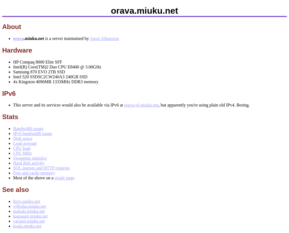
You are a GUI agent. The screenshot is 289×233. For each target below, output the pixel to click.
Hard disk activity (29, 163)
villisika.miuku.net (29, 206)
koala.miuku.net (27, 226)
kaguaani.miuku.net (30, 216)
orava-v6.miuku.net (141, 105)
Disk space (22, 138)
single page (64, 178)
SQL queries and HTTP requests (41, 168)
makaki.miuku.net (29, 211)
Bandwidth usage (28, 128)
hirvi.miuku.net (26, 201)
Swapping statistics (30, 158)
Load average (25, 143)
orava (18, 38)
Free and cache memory (34, 173)
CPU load (21, 148)
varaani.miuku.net (29, 221)
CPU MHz (22, 153)
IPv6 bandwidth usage (32, 133)
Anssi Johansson (104, 38)
